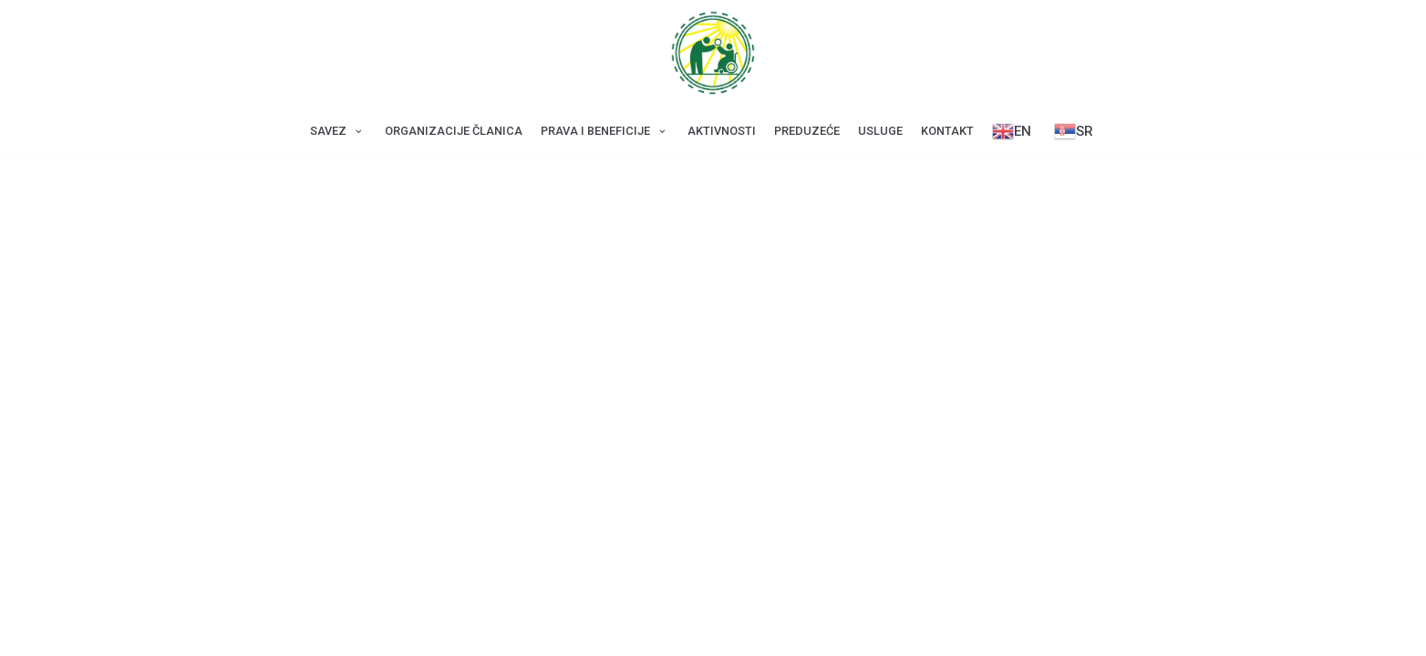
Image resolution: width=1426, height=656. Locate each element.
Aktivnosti (721, 131)
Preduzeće (807, 131)
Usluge (880, 131)
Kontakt (947, 131)
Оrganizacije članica (453, 131)
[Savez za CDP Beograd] (713, 52)
